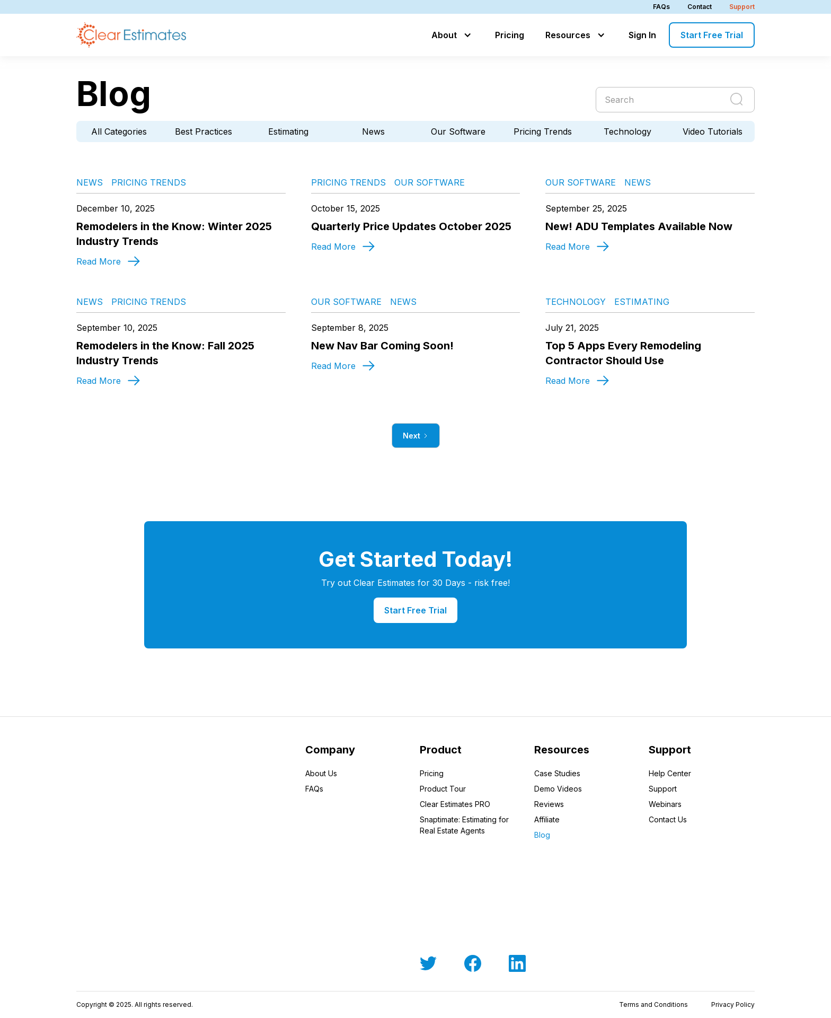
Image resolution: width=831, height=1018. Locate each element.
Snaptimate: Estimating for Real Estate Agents (464, 825)
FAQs (661, 7)
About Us (321, 773)
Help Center (670, 773)
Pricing (509, 35)
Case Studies (557, 773)
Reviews (549, 804)
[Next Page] (416, 435)
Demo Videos (558, 788)
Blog (542, 834)
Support (742, 7)
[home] (131, 35)
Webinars (665, 804)
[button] (452, 35)
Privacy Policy (733, 1004)
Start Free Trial (711, 35)
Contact (699, 7)
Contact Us (668, 819)
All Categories (119, 131)
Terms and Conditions (653, 1004)
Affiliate (547, 819)
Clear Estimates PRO (455, 804)
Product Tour (443, 788)
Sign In (642, 35)
